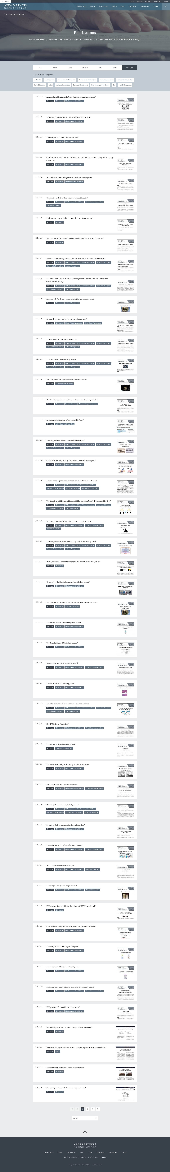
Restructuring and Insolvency (100, 85)
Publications (132, 6)
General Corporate (39, 85)
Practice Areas (103, 6)
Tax (114, 85)
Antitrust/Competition (63, 85)
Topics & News (81, 6)
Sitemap (166, 1)
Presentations (145, 6)
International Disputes (106, 80)
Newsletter (129, 67)
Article (55, 67)
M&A (50, 85)
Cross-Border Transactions (125, 80)
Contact (155, 6)
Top (5, 14)
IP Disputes (37, 80)
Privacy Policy (157, 1)
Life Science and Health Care (67, 80)
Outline (92, 6)
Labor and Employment (80, 85)
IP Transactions (49, 80)
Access (132, 1)
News (100, 67)
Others (115, 67)
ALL (40, 67)
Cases (122, 6)
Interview (85, 67)
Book (70, 67)
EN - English (6, 1)
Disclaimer (148, 1)
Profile (114, 6)
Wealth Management (125, 85)
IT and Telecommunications (87, 80)
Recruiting (140, 1)
